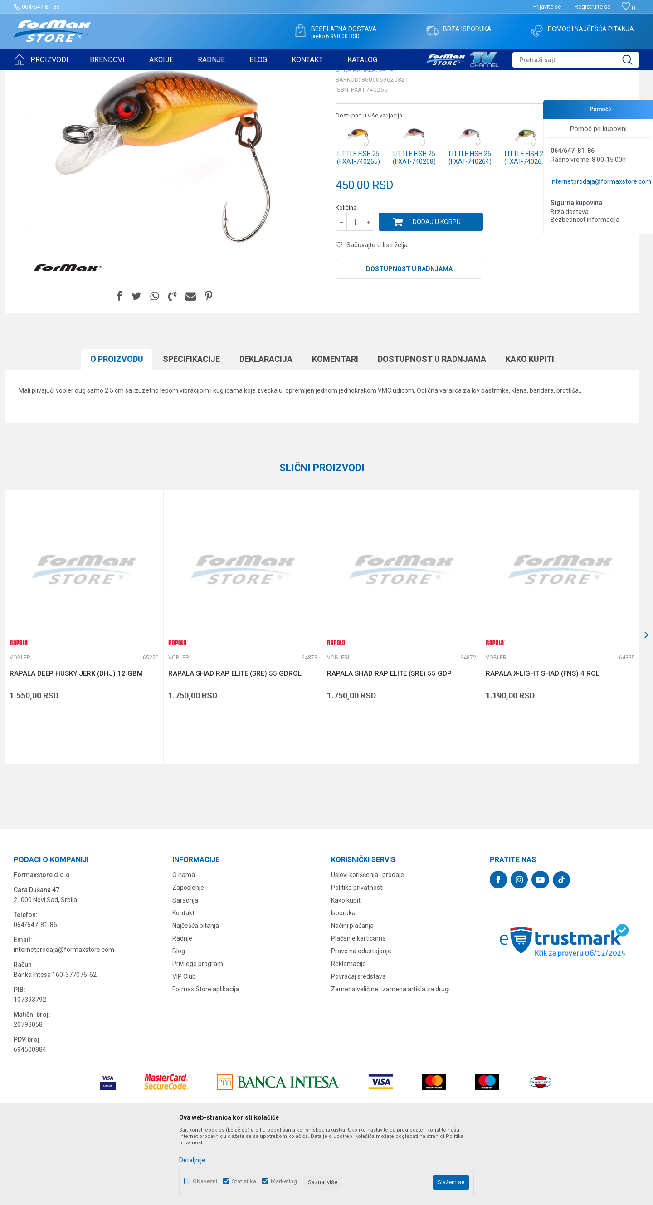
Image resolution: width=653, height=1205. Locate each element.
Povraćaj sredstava (358, 1046)
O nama (183, 945)
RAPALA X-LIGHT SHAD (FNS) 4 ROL (542, 744)
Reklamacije (348, 1034)
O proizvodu (116, 429)
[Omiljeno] (628, 8)
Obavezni (205, 1181)
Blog (178, 1021)
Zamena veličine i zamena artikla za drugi (390, 1059)
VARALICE (96, 76)
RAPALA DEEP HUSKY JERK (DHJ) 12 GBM (76, 744)
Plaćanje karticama (358, 1008)
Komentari (335, 429)
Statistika (244, 1181)
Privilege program (197, 1034)
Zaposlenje (188, 957)
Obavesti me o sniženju (591, 250)
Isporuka (343, 983)
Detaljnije (192, 1160)
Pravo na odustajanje (361, 1021)
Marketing (284, 1181)
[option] (84, 697)
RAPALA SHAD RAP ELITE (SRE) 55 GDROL (235, 744)
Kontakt (183, 983)
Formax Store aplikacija (205, 1059)
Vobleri (124, 76)
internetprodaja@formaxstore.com (601, 181)
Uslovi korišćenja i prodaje (367, 945)
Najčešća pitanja (195, 996)
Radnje (182, 1008)
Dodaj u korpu (437, 292)
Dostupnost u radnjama (409, 339)
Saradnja (185, 970)
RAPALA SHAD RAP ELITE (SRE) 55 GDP (389, 744)
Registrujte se (592, 6)
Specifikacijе (191, 429)
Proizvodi (65, 76)
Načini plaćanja (352, 996)
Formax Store (30, 76)
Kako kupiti (530, 429)
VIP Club (184, 1046)
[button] (575, 60)
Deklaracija (265, 429)
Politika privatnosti (357, 957)
